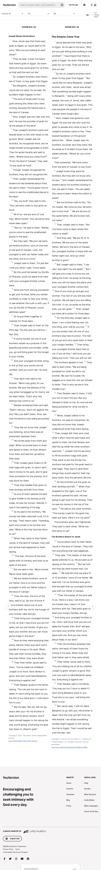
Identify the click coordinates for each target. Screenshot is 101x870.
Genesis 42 (13, 13)
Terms (17, 849)
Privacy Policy (8, 849)
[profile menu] (93, 4)
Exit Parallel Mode (95, 15)
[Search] (38, 5)
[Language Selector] (84, 4)
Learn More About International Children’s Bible (69, 747)
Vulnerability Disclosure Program (15, 852)
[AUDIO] (80, 15)
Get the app (73, 5)
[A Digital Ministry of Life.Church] (50, 830)
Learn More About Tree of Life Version (22, 741)
